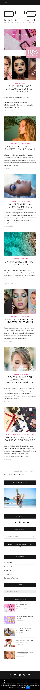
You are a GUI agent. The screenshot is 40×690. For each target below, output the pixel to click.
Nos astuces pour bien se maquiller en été (24, 653)
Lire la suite (20, 43)
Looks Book (20, 83)
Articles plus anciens (25, 472)
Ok (28, 687)
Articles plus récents (15, 474)
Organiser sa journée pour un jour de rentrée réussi (25, 629)
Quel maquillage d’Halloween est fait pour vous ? (20, 89)
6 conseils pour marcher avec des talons (24, 641)
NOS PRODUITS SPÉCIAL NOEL (20, 35)
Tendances (25, 143)
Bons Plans (11, 434)
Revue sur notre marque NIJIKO (24, 617)
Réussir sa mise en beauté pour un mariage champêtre (20, 380)
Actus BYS (8, 566)
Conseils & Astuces (20, 259)
